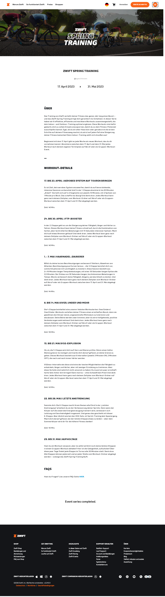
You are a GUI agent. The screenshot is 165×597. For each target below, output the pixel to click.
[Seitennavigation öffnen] (155, 5)
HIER (81, 478)
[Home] (8, 5)
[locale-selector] (107, 5)
